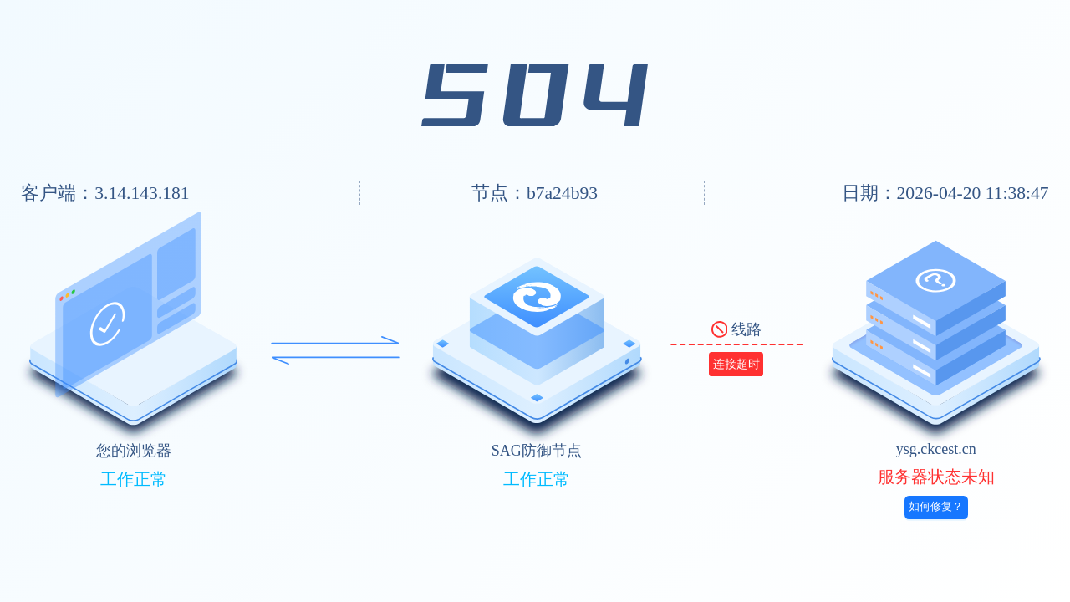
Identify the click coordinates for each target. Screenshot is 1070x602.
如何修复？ (936, 507)
